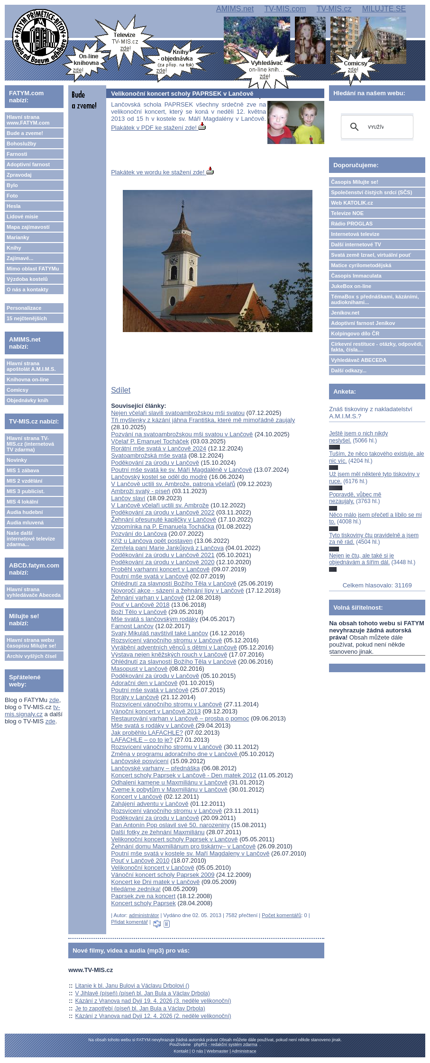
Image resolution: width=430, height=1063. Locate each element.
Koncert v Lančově (136, 796)
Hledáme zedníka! (136, 888)
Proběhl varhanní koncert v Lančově (160, 569)
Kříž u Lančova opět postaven (151, 540)
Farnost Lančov (132, 626)
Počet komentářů (281, 915)
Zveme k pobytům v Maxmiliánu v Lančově (169, 789)
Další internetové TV (356, 244)
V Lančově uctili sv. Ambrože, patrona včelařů (173, 483)
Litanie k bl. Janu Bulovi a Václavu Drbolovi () (132, 985)
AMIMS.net (235, 9)
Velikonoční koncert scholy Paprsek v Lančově (174, 839)
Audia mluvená (25, 522)
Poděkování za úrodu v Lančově (155, 462)
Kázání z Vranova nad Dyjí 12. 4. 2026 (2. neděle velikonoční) (153, 1016)
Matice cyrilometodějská (361, 265)
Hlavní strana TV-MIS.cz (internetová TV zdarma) (30, 443)
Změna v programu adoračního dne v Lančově (175, 753)
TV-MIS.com (285, 9)
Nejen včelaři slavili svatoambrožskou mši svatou (178, 412)
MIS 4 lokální (22, 501)
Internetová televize (355, 234)
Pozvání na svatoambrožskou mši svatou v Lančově (182, 434)
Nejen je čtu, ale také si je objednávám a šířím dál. (361, 559)
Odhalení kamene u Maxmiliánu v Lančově (169, 782)
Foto (12, 195)
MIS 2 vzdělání (24, 481)
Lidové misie (22, 216)
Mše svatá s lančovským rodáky (154, 618)
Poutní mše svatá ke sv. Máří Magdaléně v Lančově (181, 469)
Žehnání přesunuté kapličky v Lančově (163, 519)
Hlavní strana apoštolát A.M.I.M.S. (31, 366)
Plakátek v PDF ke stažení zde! (158, 127)
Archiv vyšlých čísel (31, 656)
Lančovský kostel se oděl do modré (159, 476)
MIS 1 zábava (23, 470)
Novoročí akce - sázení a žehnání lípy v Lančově (177, 590)
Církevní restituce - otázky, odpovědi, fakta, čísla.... (377, 346)
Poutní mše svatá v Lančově (149, 576)
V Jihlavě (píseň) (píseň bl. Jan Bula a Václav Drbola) (142, 993)
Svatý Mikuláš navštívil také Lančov (159, 633)
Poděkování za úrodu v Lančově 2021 (162, 555)
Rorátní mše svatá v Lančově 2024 (158, 448)
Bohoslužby (21, 143)
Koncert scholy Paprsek (143, 903)
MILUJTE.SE (384, 9)
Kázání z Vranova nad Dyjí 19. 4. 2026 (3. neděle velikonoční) (153, 1001)
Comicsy (17, 390)
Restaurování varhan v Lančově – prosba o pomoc (180, 718)
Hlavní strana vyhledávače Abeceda (34, 592)
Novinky (17, 460)
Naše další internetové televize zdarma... (31, 538)
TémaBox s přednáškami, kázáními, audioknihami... (375, 299)
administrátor (144, 915)
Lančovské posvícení (139, 761)
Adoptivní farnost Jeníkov (363, 323)
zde (54, 699)
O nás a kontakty (27, 289)
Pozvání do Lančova (139, 533)
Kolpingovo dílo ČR (355, 333)
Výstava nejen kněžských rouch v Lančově (169, 654)
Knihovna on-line (28, 379)
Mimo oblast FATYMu (33, 268)
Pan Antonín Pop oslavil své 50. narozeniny (170, 825)
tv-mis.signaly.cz (32, 710)
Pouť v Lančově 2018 (140, 604)
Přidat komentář (129, 922)
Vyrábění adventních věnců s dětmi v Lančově (174, 647)
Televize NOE (347, 213)
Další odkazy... (348, 370)
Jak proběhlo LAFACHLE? (147, 732)
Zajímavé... (20, 258)
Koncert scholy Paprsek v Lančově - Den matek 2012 (183, 775)
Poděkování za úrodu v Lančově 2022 (162, 512)
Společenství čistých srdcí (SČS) (371, 192)
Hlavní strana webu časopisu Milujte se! (31, 643)
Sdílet (120, 390)
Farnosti (17, 154)
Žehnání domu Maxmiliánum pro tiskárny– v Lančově (183, 846)
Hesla (13, 206)
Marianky (18, 237)
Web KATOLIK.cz (352, 203)
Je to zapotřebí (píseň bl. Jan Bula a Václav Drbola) (140, 1008)
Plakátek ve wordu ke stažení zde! (162, 172)
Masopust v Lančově (139, 668)
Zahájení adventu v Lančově (149, 803)
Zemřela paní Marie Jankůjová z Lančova (167, 547)
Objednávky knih (27, 400)
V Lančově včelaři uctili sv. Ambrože (160, 505)
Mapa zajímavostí (28, 227)
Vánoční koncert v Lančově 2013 (156, 711)
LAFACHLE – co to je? (142, 739)
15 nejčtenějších (27, 318)
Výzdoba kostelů (27, 279)
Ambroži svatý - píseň (140, 491)
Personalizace (24, 308)
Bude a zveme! (25, 133)
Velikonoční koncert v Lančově (152, 867)
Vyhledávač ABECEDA (358, 360)
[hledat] (376, 127)
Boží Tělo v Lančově (139, 611)
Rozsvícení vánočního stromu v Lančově (166, 640)
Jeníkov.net (345, 312)
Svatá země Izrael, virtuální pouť (371, 255)
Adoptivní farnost (28, 164)
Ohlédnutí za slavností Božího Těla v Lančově (173, 583)
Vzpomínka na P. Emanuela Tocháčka (162, 526)
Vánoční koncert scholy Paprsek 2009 (162, 874)
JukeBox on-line (351, 286)
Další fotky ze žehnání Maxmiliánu (157, 832)
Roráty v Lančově (135, 697)
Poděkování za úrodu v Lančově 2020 (162, 562)
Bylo (12, 185)
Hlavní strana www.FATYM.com (28, 120)
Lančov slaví (128, 498)
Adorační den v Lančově (144, 682)
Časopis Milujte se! (354, 182)
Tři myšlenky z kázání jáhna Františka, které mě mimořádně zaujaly (203, 419)
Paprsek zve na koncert (143, 896)
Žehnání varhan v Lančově (147, 597)
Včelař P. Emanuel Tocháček (150, 441)
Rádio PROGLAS (352, 223)
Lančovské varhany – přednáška (155, 768)
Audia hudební (25, 512)
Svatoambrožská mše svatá (149, 455)
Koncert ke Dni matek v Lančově (155, 881)
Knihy (14, 248)
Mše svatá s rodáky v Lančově (153, 725)
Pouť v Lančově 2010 (140, 860)
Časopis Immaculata (356, 276)
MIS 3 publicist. (26, 491)
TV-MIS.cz (334, 9)
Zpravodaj (19, 175)
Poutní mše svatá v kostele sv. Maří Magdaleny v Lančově (190, 853)
